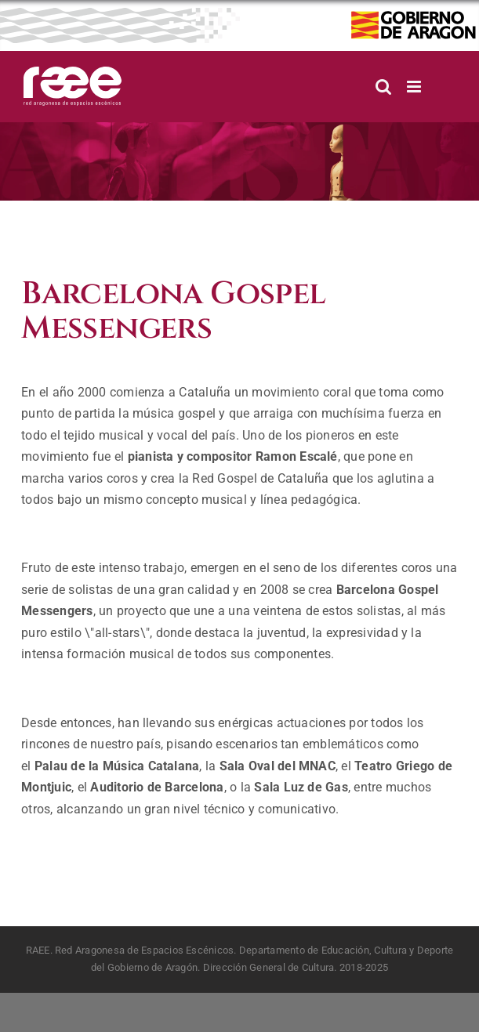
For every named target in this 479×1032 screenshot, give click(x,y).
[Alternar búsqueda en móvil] (383, 86)
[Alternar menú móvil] (415, 86)
